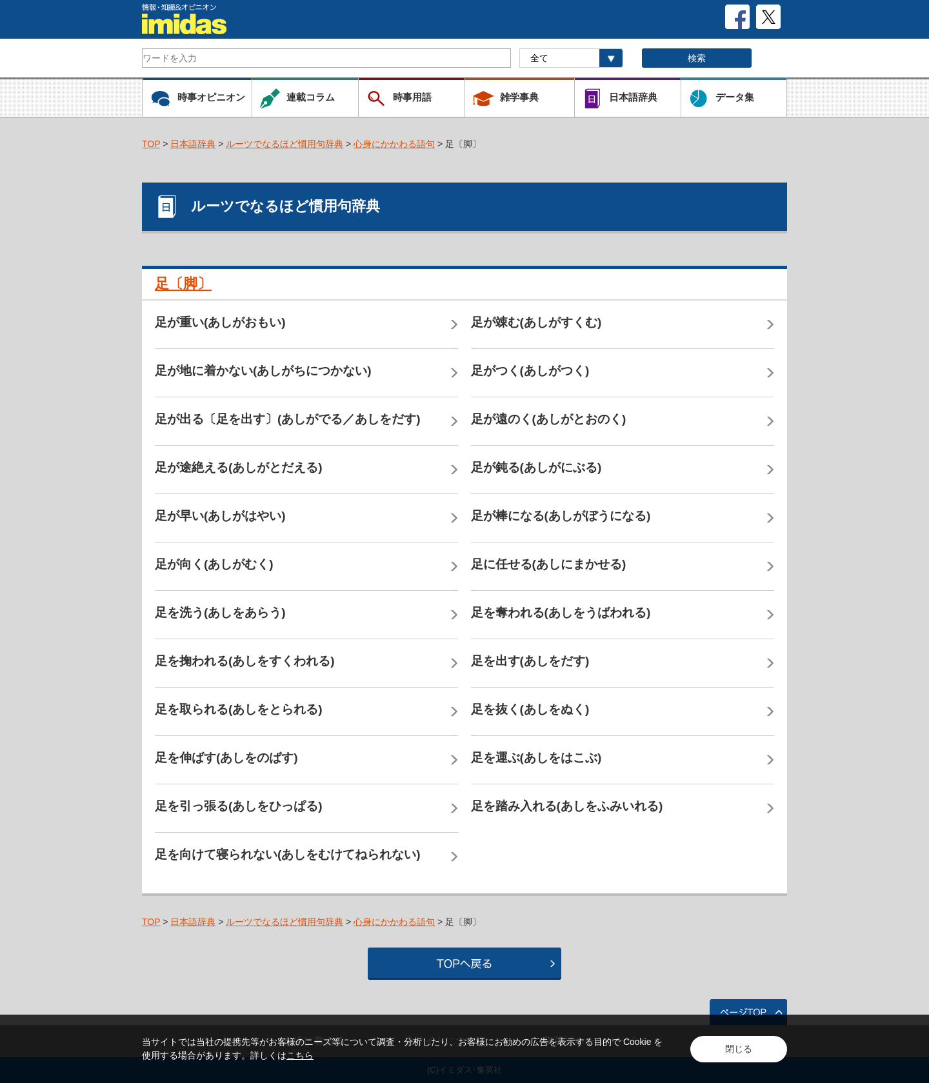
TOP (151, 144)
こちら (300, 1055)
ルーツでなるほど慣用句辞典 (284, 144)
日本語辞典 (192, 144)
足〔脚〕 (183, 283)
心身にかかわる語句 (394, 144)
